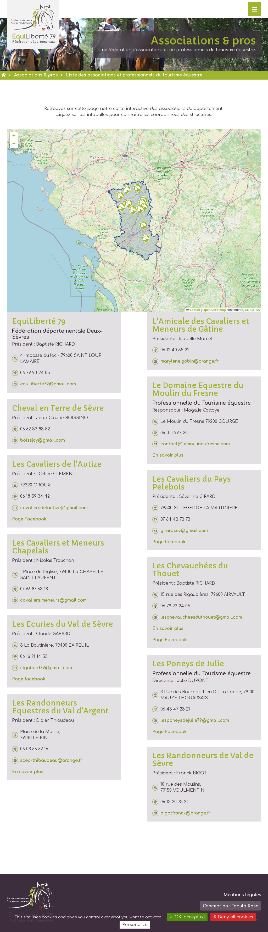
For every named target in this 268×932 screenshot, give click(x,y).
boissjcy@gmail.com (38, 440)
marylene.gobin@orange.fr (185, 361)
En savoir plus (27, 771)
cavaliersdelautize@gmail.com (50, 508)
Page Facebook (29, 519)
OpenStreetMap (214, 310)
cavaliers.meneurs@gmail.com (49, 600)
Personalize (135, 924)
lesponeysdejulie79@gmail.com (190, 721)
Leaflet (193, 310)
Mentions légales (242, 894)
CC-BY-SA (252, 310)
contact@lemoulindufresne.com (191, 444)
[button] (122, 207)
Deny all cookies (233, 917)
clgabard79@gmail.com (42, 668)
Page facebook (28, 679)
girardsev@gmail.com (180, 531)
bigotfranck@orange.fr (181, 813)
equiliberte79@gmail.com (44, 384)
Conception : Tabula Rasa (231, 906)
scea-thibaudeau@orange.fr (47, 760)
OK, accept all (187, 917)
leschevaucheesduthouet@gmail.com (197, 617)
